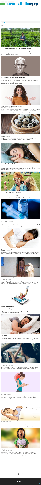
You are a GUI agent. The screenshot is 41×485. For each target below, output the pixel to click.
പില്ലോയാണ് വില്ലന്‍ (4, 335)
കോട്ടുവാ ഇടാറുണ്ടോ (4, 449)
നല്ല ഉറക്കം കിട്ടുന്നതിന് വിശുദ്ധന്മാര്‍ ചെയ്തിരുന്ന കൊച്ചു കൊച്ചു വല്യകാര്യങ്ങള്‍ (14, 163)
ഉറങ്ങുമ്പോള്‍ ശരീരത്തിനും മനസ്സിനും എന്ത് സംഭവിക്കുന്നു (10, 249)
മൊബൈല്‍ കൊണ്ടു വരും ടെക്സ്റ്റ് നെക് (8, 393)
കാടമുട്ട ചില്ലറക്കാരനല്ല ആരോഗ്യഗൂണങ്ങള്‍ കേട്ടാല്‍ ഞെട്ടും (10, 135)
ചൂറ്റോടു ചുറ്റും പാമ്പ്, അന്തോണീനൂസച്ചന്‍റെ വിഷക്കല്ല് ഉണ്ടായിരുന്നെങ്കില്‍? (13, 77)
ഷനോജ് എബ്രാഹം (6, 50)
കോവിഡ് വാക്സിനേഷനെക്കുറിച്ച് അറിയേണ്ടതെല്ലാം (9, 220)
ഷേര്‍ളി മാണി (7, 165)
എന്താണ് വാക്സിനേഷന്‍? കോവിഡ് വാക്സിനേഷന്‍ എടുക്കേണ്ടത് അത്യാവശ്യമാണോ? (18, 223)
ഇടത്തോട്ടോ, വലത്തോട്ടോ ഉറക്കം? (6, 421)
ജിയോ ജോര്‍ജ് (6, 107)
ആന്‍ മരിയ (5, 136)
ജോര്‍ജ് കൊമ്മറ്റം (6, 78)
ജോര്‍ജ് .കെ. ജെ (6, 279)
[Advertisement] (21, 13)
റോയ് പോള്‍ (5, 423)
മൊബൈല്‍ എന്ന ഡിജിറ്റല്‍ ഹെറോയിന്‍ (7, 306)
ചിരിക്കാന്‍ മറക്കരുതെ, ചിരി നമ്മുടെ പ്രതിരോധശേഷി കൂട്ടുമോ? (11, 192)
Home (2, 22)
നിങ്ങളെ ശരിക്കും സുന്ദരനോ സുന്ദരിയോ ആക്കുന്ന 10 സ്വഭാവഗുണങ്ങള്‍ (12, 106)
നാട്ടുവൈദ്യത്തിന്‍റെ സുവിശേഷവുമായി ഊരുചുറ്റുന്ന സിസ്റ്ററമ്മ (11, 277)
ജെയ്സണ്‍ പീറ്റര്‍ (7, 250)
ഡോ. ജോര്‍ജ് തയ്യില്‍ (7, 221)
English (2, 4)
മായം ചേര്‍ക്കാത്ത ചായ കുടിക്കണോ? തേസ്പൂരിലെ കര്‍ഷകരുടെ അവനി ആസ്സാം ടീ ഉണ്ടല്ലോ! (16, 48)
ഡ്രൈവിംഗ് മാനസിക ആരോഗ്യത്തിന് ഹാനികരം (8, 364)
